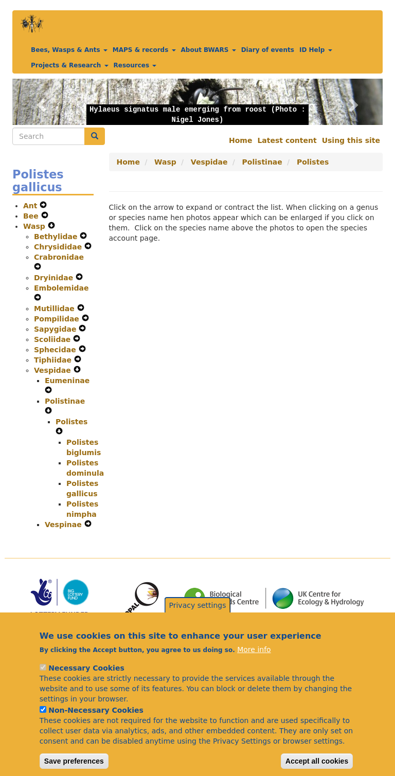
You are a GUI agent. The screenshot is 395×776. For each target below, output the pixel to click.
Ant (31, 206)
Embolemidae (61, 288)
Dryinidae (55, 278)
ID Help (315, 49)
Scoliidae (53, 339)
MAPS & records (144, 49)
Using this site (351, 140)
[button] (40, 102)
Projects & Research (70, 65)
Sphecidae (56, 350)
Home (240, 140)
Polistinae (65, 401)
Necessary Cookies (86, 683)
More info (254, 664)
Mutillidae (55, 308)
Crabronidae (59, 257)
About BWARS (208, 49)
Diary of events (267, 49)
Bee (32, 216)
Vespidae (54, 370)
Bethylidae (57, 236)
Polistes (71, 422)
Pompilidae (58, 319)
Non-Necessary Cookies (95, 725)
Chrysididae (59, 247)
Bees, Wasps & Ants (69, 49)
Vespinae (64, 524)
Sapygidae (56, 329)
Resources (135, 65)
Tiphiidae (54, 360)
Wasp (35, 226)
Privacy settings (197, 620)
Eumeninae (67, 380)
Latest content (286, 140)
